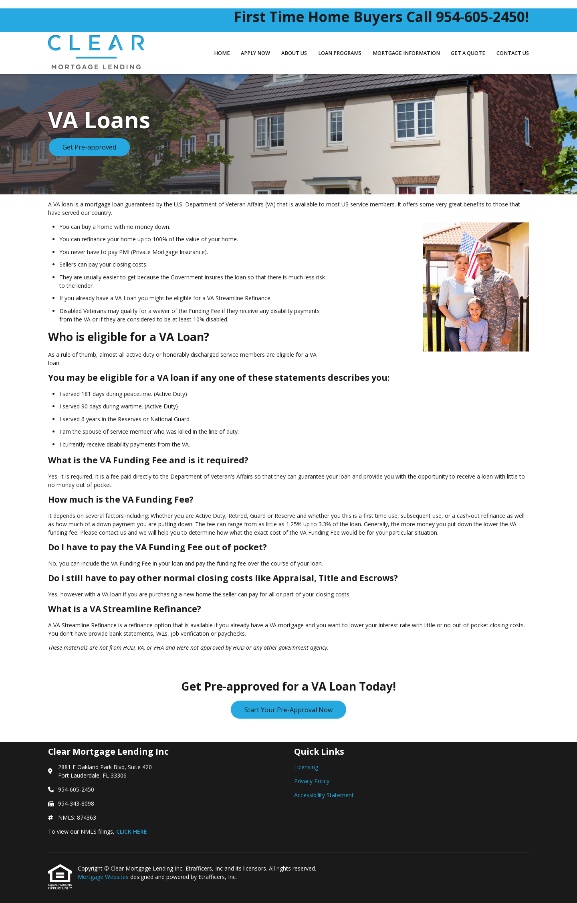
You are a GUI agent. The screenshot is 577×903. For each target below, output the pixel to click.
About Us (294, 53)
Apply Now (255, 53)
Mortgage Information (406, 53)
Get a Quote (468, 53)
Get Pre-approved (89, 147)
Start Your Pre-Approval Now (288, 709)
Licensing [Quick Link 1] (306, 767)
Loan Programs (339, 53)
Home (222, 53)
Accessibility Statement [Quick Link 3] (324, 795)
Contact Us (512, 53)
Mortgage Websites (104, 877)
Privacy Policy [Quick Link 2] (311, 781)
